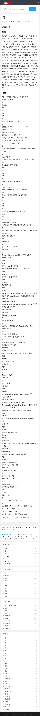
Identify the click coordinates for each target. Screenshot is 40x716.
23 (28, 536)
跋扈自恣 (7, 618)
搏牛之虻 (7, 615)
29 (8, 539)
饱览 (6, 673)
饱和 (6, 666)
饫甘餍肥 (7, 626)
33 (18, 539)
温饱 (6, 683)
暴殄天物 (7, 621)
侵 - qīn (7, 553)
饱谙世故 (7, 689)
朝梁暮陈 (7, 608)
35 (23, 539)
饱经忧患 (7, 709)
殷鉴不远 (7, 610)
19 (18, 536)
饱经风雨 (7, 699)
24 (31, 536)
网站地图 (18, 714)
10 (29, 534)
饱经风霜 (7, 696)
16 (11, 536)
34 (21, 539)
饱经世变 (7, 701)
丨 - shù (7, 558)
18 (16, 536)
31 (13, 539)
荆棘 (6, 586)
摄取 (6, 596)
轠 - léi (6, 551)
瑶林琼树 (7, 628)
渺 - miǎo (7, 563)
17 (13, 536)
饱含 (6, 671)
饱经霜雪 (7, 706)
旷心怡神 (7, 623)
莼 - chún (7, 548)
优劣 (6, 593)
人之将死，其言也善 (10, 605)
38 (31, 539)
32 (16, 539)
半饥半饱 (7, 686)
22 (26, 536)
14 (5, 536)
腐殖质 (7, 575)
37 (28, 539)
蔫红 (6, 591)
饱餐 (6, 676)
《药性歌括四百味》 (25, 517)
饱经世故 (7, 704)
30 (11, 539)
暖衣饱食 (7, 678)
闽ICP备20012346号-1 (28, 714)
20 (21, 536)
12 (34, 534)
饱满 (6, 663)
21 (23, 536)
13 (3, 536)
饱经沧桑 (7, 694)
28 (5, 539)
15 (8, 536)
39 (33, 539)
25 (33, 536)
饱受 (6, 668)
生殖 (6, 573)
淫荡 (6, 588)
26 (36, 536)
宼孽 (6, 578)
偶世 (6, 581)
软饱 (6, 681)
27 (3, 539)
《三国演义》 (14, 517)
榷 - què (7, 561)
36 (26, 539)
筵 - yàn (7, 556)
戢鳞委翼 (7, 613)
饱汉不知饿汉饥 (9, 691)
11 (32, 534)
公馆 (6, 583)
